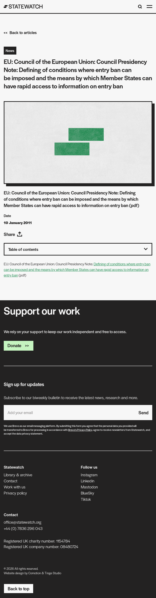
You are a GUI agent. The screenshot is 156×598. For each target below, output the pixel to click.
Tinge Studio (53, 573)
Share (13, 234)
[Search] (140, 7)
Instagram (89, 474)
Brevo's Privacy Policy (80, 430)
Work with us (14, 487)
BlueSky (87, 493)
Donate (18, 345)
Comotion (34, 573)
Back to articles (20, 32)
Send (143, 412)
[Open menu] (149, 6)
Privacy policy (15, 493)
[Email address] (69, 412)
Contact (10, 481)
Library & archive (18, 474)
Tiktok (86, 499)
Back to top (18, 588)
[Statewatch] (23, 6)
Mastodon (89, 487)
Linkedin (87, 481)
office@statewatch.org (22, 522)
